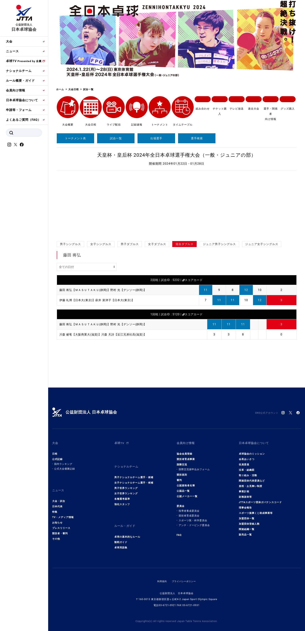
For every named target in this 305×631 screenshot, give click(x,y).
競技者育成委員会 (189, 513)
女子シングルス (100, 244)
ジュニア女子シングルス (261, 244)
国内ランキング (63, 461)
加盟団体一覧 (246, 515)
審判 (179, 477)
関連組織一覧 (246, 526)
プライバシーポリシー (184, 573)
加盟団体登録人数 (249, 521)
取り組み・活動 (248, 472)
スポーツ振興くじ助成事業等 (256, 510)
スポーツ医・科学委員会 (193, 517)
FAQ (179, 532)
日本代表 (57, 501)
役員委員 (244, 462)
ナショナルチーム (19, 71)
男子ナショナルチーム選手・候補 (133, 472)
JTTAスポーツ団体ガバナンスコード (260, 499)
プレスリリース (61, 522)
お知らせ (57, 517)
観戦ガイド (120, 534)
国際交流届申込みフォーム (194, 466)
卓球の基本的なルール (127, 528)
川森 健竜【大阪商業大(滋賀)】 (81, 334)
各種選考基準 (122, 493)
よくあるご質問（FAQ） (23, 120)
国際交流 (182, 462)
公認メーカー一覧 (187, 493)
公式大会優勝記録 (64, 466)
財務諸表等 (245, 494)
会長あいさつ (246, 456)
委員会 (180, 503)
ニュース (12, 51)
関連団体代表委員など (252, 478)
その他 (56, 533)
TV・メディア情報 (63, 512)
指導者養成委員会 (189, 508)
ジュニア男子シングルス (219, 244)
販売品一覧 (245, 532)
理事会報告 (245, 505)
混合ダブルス (184, 244)
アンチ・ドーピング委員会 (194, 522)
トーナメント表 (75, 138)
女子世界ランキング (126, 488)
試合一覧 (116, 138)
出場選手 (156, 138)
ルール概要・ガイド (20, 80)
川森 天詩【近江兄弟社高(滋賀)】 (128, 334)
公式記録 (57, 456)
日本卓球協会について (22, 100)
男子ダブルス (130, 244)
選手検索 (197, 138)
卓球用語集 (120, 539)
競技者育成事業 (186, 456)
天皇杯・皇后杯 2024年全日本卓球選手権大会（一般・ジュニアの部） (176, 155)
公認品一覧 (183, 488)
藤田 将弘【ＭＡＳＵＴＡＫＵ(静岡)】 (86, 290)
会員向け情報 (15, 90)
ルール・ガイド (125, 519)
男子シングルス (70, 244)
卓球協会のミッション (252, 451)
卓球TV (24, 61)
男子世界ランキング (126, 483)
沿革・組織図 (246, 467)
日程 (54, 451)
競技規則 (182, 472)
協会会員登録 (184, 451)
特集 (54, 506)
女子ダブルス (157, 244)
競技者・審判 (60, 528)
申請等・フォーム (19, 110)
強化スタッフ (122, 499)
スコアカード (192, 280)
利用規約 (161, 573)
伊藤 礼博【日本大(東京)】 (78, 300)
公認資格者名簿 (186, 483)
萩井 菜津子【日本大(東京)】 (119, 300)
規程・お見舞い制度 (250, 483)
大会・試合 (58, 496)
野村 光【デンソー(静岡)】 (133, 290)
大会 (9, 41)
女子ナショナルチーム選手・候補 (133, 477)
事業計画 (244, 489)
